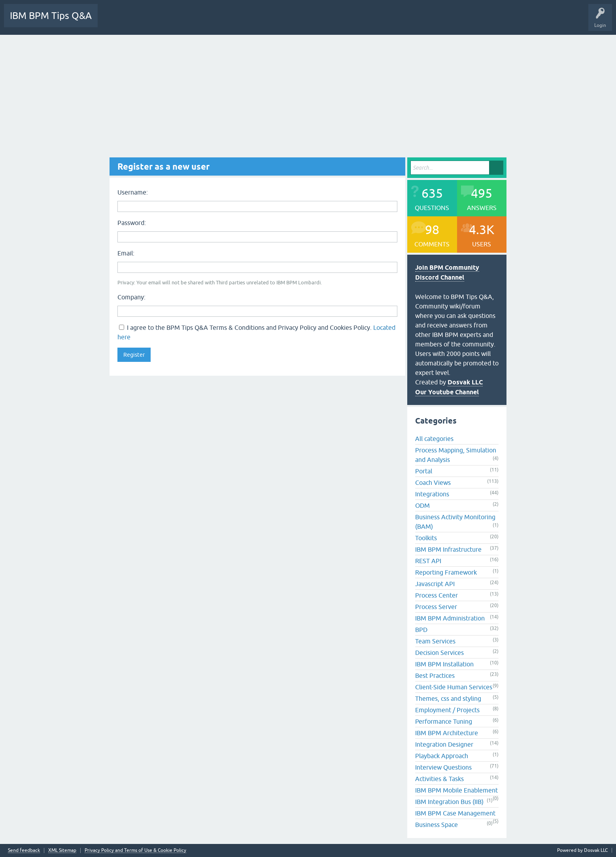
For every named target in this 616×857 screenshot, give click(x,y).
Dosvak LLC (465, 382)
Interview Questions (443, 767)
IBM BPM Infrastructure (448, 549)
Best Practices (435, 675)
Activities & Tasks (439, 778)
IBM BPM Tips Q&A (51, 15)
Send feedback (24, 850)
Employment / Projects (447, 709)
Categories (263, 21)
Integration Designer (444, 744)
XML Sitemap (62, 850)
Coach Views (433, 482)
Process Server (436, 606)
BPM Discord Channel (407, 21)
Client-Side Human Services (453, 687)
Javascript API (435, 583)
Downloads (362, 21)
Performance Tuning (443, 721)
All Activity (115, 21)
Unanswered (204, 21)
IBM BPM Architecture (446, 732)
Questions (147, 21)
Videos (448, 21)
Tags (234, 21)
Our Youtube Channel (447, 392)
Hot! (174, 21)
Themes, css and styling (448, 698)
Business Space (436, 824)
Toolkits (426, 537)
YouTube (474, 21)
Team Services (435, 641)
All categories (434, 438)
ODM (422, 505)
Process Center (436, 595)
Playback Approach (441, 755)
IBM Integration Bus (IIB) (449, 801)
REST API (428, 560)
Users (292, 21)
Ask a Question (324, 21)
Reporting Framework (446, 572)
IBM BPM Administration (450, 618)
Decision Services (439, 652)
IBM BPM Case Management (455, 813)
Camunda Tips (507, 21)
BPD (421, 629)
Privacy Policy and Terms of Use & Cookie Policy (135, 850)
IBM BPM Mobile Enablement (456, 790)
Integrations (432, 494)
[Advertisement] (308, 94)
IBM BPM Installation (444, 664)
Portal (423, 471)
